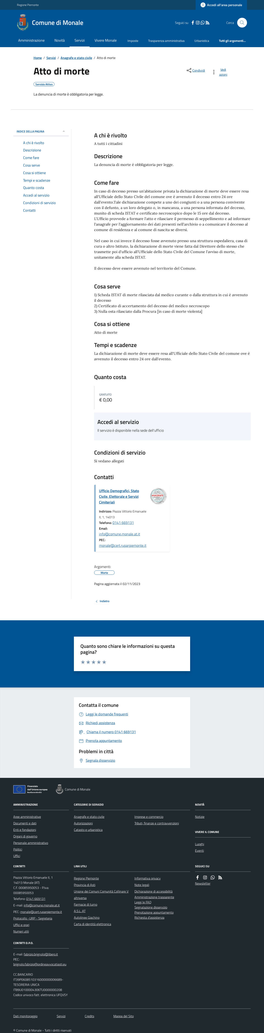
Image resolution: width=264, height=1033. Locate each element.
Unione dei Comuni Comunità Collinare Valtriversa (101, 894)
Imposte (132, 40)
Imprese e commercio (148, 816)
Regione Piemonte (28, 5)
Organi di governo (25, 836)
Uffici (16, 855)
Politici (17, 849)
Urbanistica (201, 40)
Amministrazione (31, 40)
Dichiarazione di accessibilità (153, 891)
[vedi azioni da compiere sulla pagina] (220, 72)
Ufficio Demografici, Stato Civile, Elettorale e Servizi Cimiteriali (119, 496)
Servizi (79, 40)
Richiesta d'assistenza (149, 917)
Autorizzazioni (83, 823)
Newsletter (202, 883)
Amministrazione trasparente (154, 897)
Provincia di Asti (84, 884)
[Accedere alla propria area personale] (221, 5)
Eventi (199, 850)
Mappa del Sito (123, 1016)
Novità (59, 40)
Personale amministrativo (30, 842)
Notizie (199, 816)
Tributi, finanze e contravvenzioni (156, 823)
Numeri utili (21, 931)
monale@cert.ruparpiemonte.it (122, 545)
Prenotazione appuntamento (154, 912)
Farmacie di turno (85, 904)
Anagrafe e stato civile (76, 57)
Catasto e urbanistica (88, 829)
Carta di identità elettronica (92, 924)
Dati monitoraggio (25, 1016)
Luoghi (199, 844)
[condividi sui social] (195, 70)
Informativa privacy (147, 878)
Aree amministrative (27, 816)
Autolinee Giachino (86, 917)
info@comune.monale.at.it (119, 534)
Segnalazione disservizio (150, 907)
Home (38, 57)
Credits (89, 1016)
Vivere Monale (106, 40)
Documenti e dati (24, 823)
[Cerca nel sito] (240, 23)
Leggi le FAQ (142, 902)
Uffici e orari (21, 924)
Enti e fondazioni (24, 829)
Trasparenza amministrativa (166, 40)
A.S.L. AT (80, 910)
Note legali (141, 884)
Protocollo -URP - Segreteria (32, 918)
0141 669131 (123, 522)
